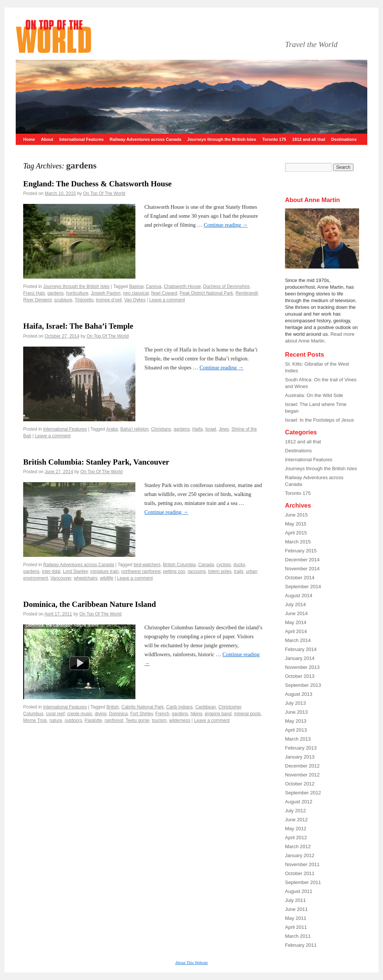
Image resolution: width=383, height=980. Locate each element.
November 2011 (302, 864)
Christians (161, 429)
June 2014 (296, 613)
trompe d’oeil (109, 300)
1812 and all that (308, 139)
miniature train (104, 571)
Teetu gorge (137, 720)
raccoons (196, 571)
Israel (210, 429)
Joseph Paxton (105, 293)
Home (29, 139)
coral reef (55, 713)
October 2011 (300, 873)
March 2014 (298, 640)
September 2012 (303, 793)
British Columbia (179, 564)
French (162, 713)
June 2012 (296, 819)
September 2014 (303, 586)
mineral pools (247, 713)
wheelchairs (85, 578)
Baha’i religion (134, 429)
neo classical (136, 293)
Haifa (197, 429)
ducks (239, 564)
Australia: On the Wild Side (314, 395)
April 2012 (296, 837)
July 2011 (295, 900)
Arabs (112, 429)
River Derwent (37, 300)
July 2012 (295, 810)
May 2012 (295, 828)
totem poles (220, 571)
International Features (81, 139)
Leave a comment (167, 300)
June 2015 (296, 515)
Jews (224, 429)
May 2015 (295, 524)
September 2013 (303, 685)
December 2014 (302, 559)
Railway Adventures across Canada (145, 139)
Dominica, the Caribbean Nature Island (89, 604)
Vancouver (60, 578)
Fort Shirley (141, 713)
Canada (206, 564)
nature (55, 720)
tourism (159, 720)
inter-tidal (51, 571)
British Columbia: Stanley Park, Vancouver (96, 462)
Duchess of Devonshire (226, 286)
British (112, 707)
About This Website (191, 962)
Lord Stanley (75, 571)
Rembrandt (247, 293)
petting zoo (174, 571)
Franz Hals (34, 293)
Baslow (136, 286)
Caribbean (205, 707)
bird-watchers (147, 564)
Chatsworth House (182, 286)
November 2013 (302, 667)
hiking (196, 713)
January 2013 (300, 757)
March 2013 (298, 739)
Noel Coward (164, 293)
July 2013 (295, 703)
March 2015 (298, 542)
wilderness (179, 720)
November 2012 (302, 775)
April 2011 (296, 927)
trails (238, 571)
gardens (56, 293)
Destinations (343, 139)
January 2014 (300, 658)
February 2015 (301, 550)
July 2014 (295, 604)
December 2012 (302, 766)
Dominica (118, 713)
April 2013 (296, 730)
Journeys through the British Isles (221, 139)
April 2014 (296, 631)
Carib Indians (179, 707)
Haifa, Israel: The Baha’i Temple (78, 326)
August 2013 (298, 694)
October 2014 (300, 577)
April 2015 (296, 533)
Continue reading (226, 225)
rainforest (113, 720)
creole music (79, 713)
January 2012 (300, 855)
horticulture (77, 293)
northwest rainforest (140, 571)
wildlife (106, 578)
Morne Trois (35, 720)
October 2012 (300, 784)
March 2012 (298, 846)
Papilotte (93, 720)
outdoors (73, 720)
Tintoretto (84, 300)
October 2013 (300, 676)
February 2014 (301, 649)
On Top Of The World (104, 193)
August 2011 (298, 891)
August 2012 (298, 801)
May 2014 (295, 622)
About (47, 139)
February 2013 (301, 748)
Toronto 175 (274, 139)
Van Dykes (134, 300)
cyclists (224, 564)
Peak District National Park (206, 293)
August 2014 (298, 595)
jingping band (218, 713)
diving (100, 713)
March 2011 (298, 936)
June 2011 (296, 909)
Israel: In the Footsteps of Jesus (319, 420)
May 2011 (295, 918)
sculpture (63, 300)
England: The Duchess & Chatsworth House (97, 183)
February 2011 (301, 945)
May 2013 (295, 721)
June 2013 (296, 712)
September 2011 (303, 882)
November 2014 (302, 568)
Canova (153, 286)
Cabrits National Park (142, 707)
